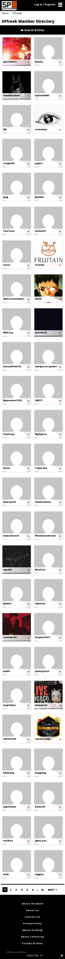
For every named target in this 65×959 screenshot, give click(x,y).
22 (42, 889)
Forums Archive (32, 943)
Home (5, 13)
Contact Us (32, 916)
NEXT (52, 889)
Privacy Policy (32, 923)
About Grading (33, 930)
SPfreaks (17, 13)
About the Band (32, 903)
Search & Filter (33, 30)
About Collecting (32, 936)
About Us (32, 910)
